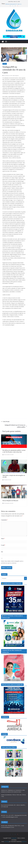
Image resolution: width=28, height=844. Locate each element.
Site (2, 551)
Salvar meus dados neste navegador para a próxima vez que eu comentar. (12, 562)
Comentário (4, 520)
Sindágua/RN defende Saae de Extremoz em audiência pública (16, 426)
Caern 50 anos (5, 421)
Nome (3, 538)
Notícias (4, 63)
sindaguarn (16, 75)
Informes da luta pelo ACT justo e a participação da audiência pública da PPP (14, 4)
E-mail (3, 545)
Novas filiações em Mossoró (10, 500)
